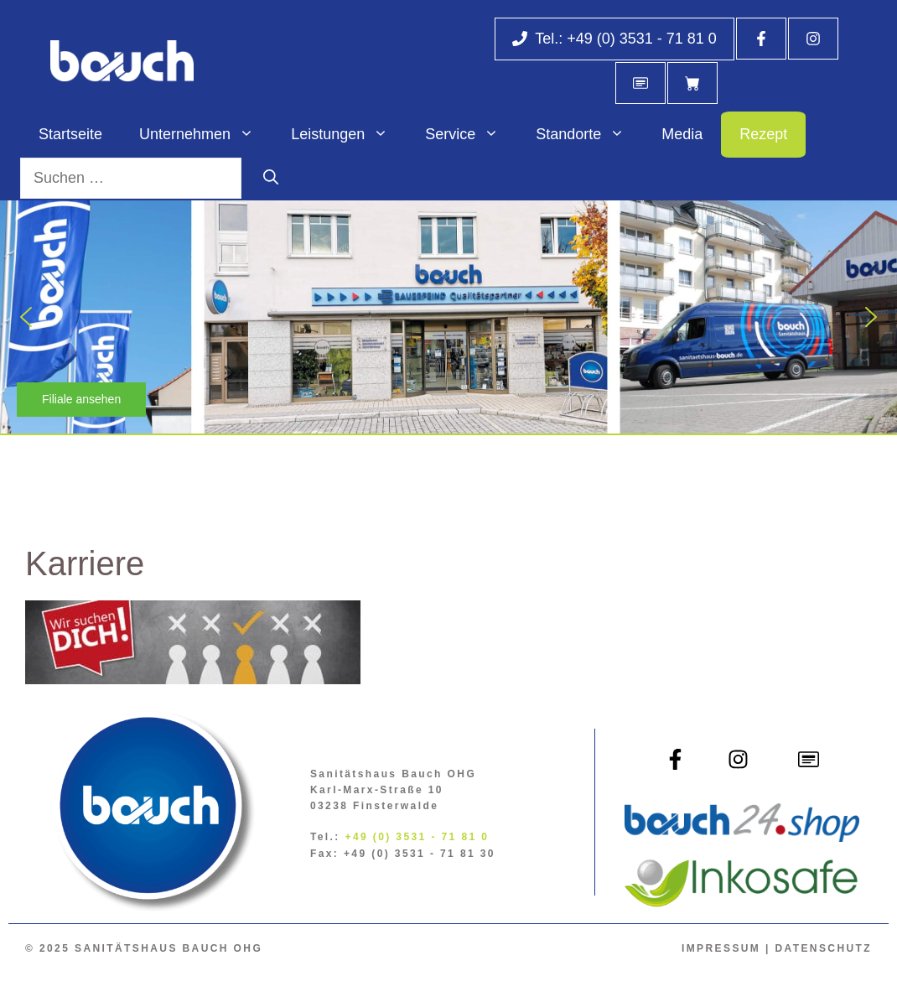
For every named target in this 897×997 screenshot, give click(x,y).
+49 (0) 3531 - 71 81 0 (417, 837)
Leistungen (349, 135)
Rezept (763, 134)
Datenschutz (823, 948)
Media (682, 134)
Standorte (589, 135)
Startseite (70, 134)
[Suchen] (271, 178)
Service (471, 135)
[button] (26, 317)
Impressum (721, 948)
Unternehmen (205, 135)
